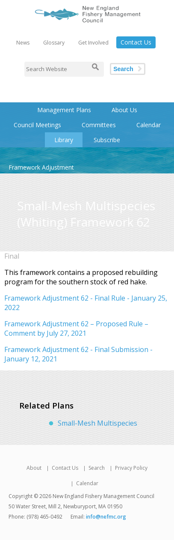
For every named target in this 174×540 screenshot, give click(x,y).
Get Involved (93, 42)
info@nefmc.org (106, 516)
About (34, 467)
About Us (124, 110)
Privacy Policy (131, 467)
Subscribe (107, 140)
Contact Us (136, 42)
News (22, 42)
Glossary (54, 42)
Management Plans (64, 110)
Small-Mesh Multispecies (97, 423)
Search (123, 69)
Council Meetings (37, 125)
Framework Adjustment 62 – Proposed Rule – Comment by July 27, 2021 (76, 328)
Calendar (148, 125)
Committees (99, 125)
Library (63, 140)
